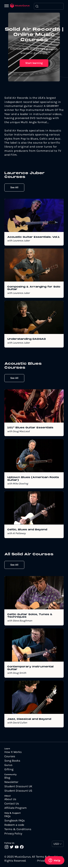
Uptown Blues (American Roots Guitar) (33, 478)
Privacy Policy (13, 833)
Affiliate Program (15, 807)
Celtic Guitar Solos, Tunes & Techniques (29, 615)
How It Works (13, 752)
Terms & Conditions (17, 829)
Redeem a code (14, 824)
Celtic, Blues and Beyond (27, 530)
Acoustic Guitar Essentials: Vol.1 (33, 237)
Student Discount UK (18, 786)
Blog (7, 777)
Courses (9, 756)
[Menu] (7, 6)
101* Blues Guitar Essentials (30, 428)
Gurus (8, 765)
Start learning (34, 63)
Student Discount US (18, 790)
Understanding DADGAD (26, 339)
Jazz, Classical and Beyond (29, 719)
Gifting (8, 769)
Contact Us (11, 803)
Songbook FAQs (14, 820)
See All (14, 187)
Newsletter (11, 782)
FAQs (7, 816)
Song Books (12, 760)
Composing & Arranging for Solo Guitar (33, 288)
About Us (10, 799)
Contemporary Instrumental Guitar (30, 668)
